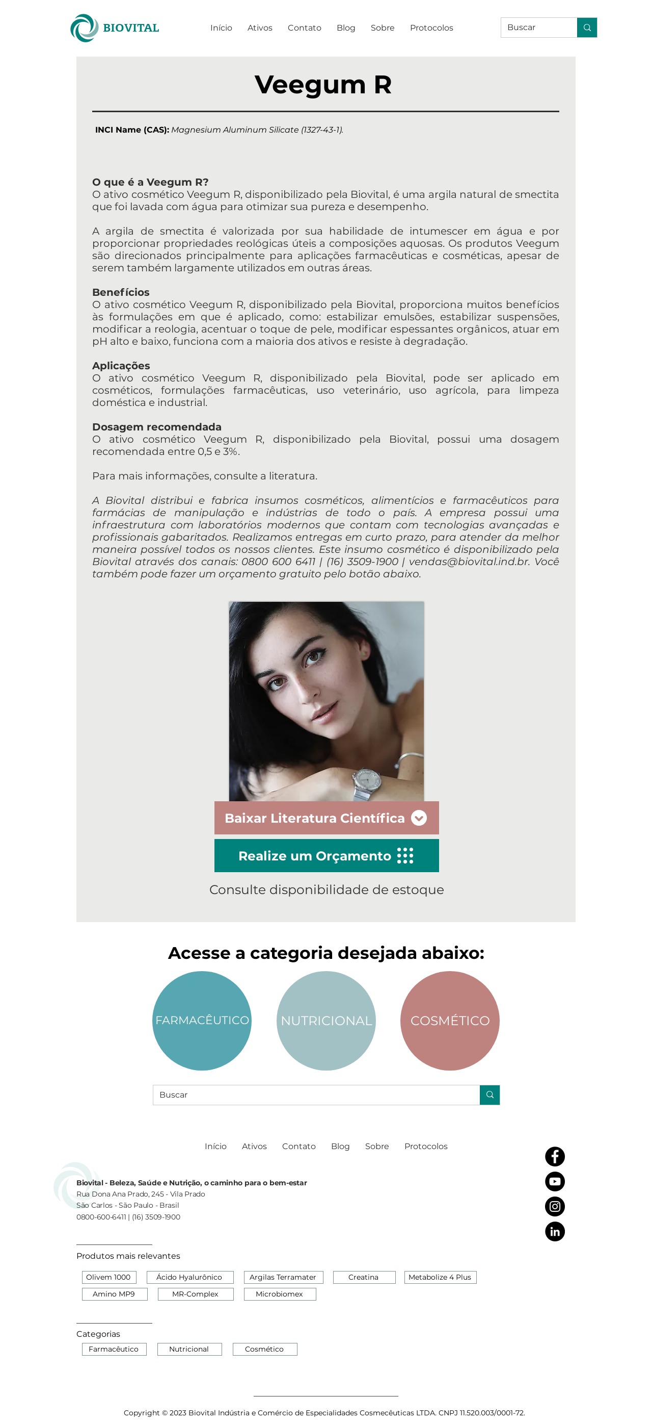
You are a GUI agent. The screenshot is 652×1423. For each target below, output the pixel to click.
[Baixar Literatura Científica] (326, 817)
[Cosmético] (265, 1349)
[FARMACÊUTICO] (202, 1021)
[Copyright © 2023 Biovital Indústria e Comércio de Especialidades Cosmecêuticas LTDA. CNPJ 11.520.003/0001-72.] (325, 1413)
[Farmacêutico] (114, 1349)
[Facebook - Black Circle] (555, 1156)
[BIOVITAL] (130, 27)
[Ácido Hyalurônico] (190, 1277)
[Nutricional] (189, 1349)
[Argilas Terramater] (283, 1277)
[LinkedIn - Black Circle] (555, 1231)
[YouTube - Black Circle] (555, 1181)
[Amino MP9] (115, 1294)
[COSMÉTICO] (450, 1021)
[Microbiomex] (280, 1294)
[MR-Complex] (196, 1294)
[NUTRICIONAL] (326, 1021)
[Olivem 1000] (109, 1277)
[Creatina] (364, 1277)
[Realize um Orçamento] (326, 855)
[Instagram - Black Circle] (555, 1206)
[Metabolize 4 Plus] (440, 1277)
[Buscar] (531, 27)
